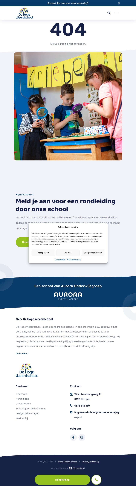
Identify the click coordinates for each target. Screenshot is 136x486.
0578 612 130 (82, 405)
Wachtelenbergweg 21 (97, 396)
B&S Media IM (77, 468)
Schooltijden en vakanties (30, 409)
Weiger (67, 253)
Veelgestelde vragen (27, 413)
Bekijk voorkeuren (93, 253)
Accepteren (43, 253)
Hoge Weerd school (67, 461)
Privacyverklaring (74, 259)
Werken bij (22, 418)
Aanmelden (22, 399)
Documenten (23, 404)
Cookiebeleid (60, 259)
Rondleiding (62, 479)
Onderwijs (21, 394)
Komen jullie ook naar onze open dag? (68, 3)
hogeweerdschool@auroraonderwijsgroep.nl (97, 415)
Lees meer (22, 353)
